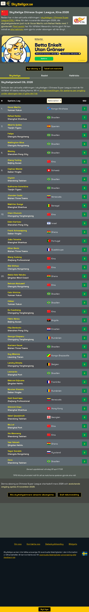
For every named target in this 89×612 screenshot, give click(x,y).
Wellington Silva (16, 142)
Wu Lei (11, 424)
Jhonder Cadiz (15, 195)
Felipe (11, 133)
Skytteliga (15, 75)
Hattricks (74, 75)
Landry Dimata (15, 362)
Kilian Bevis (13, 248)
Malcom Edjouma (16, 380)
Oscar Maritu (14, 107)
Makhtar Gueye (15, 204)
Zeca (10, 460)
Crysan (11, 177)
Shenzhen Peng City (18, 154)
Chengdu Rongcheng (18, 136)
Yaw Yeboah (13, 442)
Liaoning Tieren (15, 357)
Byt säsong (33, 68)
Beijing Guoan (15, 163)
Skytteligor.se (22, 4)
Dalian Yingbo (15, 172)
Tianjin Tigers (15, 127)
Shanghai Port (15, 374)
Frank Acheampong (17, 230)
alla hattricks (16, 29)
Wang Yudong (15, 257)
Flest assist (18, 26)
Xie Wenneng (14, 433)
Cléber (11, 301)
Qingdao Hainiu (15, 383)
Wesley (11, 151)
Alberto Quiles (15, 124)
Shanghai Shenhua (17, 119)
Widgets (73, 544)
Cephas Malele (15, 169)
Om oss (18, 544)
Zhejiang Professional (19, 260)
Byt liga (44, 609)
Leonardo (12, 371)
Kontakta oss (33, 544)
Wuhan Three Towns (18, 198)
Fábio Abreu (14, 318)
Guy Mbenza (14, 354)
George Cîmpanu (16, 336)
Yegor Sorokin (15, 451)
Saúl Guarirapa (15, 398)
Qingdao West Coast (18, 277)
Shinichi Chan (15, 407)
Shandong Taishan (17, 180)
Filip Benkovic (14, 327)
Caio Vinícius (14, 292)
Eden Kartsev (14, 221)
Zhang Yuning (14, 160)
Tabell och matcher (53, 68)
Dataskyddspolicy (54, 544)
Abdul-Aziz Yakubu (17, 274)
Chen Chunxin (15, 213)
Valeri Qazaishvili (16, 415)
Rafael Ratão (14, 116)
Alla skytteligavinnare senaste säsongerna (32, 494)
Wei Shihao (13, 265)
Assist (44, 75)
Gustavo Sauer (15, 345)
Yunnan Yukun (15, 110)
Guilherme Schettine (18, 186)
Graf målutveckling (69, 494)
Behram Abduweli (16, 283)
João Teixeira (14, 239)
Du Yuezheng (14, 310)
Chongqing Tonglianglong (21, 216)
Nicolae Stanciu (16, 389)
